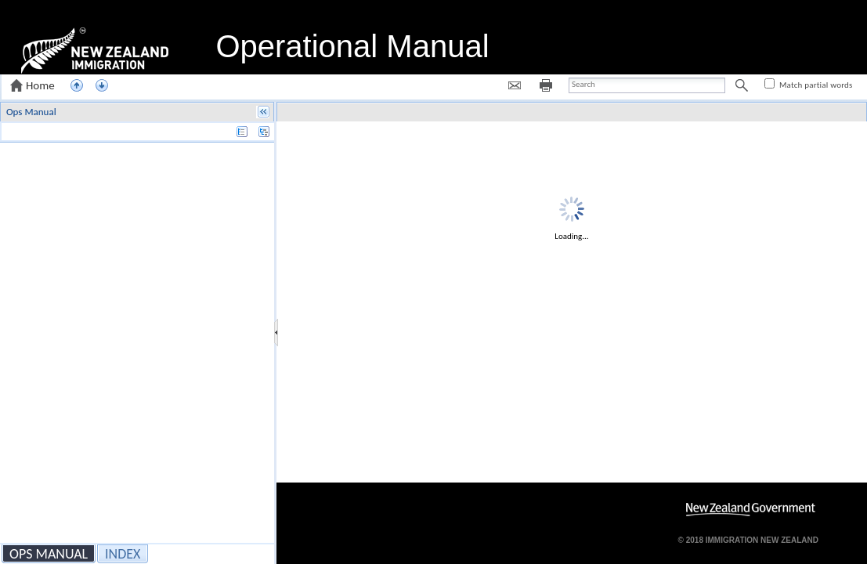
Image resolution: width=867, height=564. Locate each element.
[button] (34, 85)
